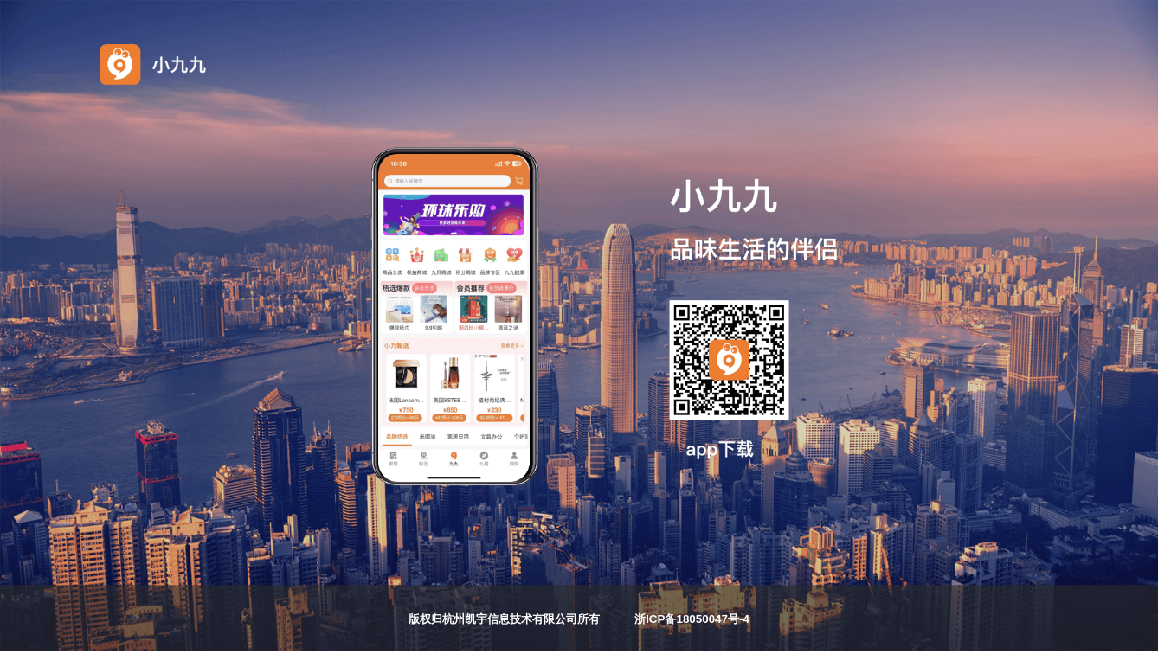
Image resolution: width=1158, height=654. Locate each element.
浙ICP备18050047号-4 (691, 618)
